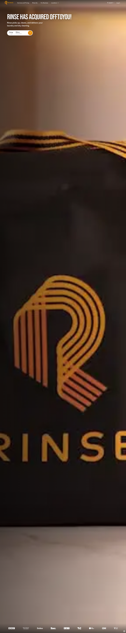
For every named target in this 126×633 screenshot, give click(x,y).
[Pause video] (124, 631)
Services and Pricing (23, 3)
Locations (55, 3)
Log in (118, 3)
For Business (44, 3)
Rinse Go (35, 3)
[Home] (9, 2)
